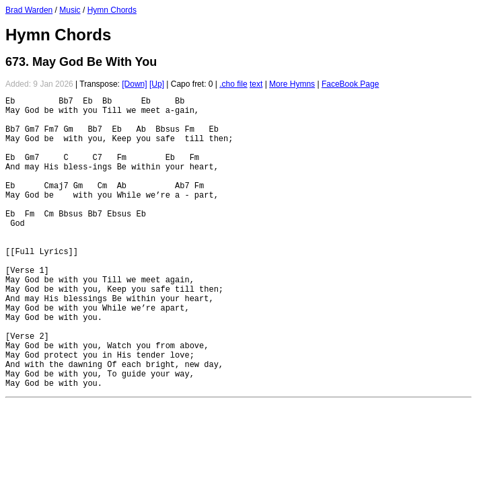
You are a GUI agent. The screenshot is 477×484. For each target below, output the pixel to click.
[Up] (156, 84)
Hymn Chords (112, 10)
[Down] (134, 84)
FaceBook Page (350, 84)
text (256, 84)
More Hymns (292, 84)
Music (69, 10)
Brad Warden (28, 10)
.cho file (233, 84)
